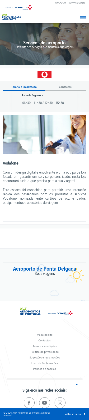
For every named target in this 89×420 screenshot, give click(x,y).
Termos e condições (44, 346)
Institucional (77, 3)
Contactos (44, 340)
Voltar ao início (73, 414)
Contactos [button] (65, 86)
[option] (44, 134)
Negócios (60, 3)
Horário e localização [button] (23, 86)
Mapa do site (44, 334)
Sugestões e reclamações (44, 357)
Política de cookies (44, 368)
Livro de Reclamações (44, 363)
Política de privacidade (45, 351)
